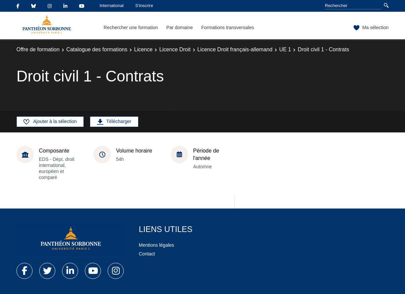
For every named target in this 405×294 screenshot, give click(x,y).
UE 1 (285, 49)
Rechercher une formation (131, 27)
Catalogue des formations (96, 49)
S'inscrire (144, 5)
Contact (147, 253)
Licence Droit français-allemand (235, 49)
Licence (143, 49)
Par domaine (179, 27)
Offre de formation (38, 49)
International (112, 5)
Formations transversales (227, 27)
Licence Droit (174, 49)
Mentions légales (156, 245)
